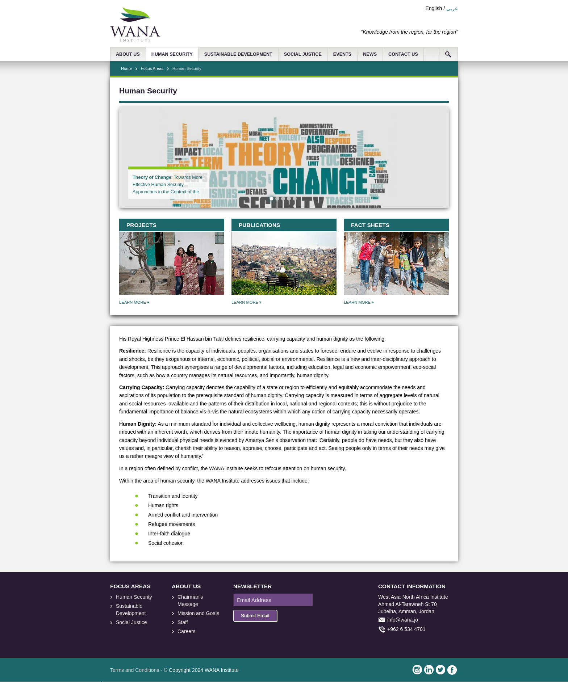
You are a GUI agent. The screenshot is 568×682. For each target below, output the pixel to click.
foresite (124, 639)
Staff (183, 622)
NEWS (370, 54)
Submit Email (255, 615)
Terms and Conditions (134, 670)
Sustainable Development (131, 609)
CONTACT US (403, 54)
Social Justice (131, 622)
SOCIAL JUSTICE (303, 54)
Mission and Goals (198, 613)
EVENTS (342, 54)
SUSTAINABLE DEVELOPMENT (238, 54)
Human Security (134, 597)
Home (126, 68)
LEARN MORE (132, 302)
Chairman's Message (190, 600)
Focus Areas (152, 68)
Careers (187, 631)
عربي (452, 8)
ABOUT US (128, 54)
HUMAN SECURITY (172, 54)
